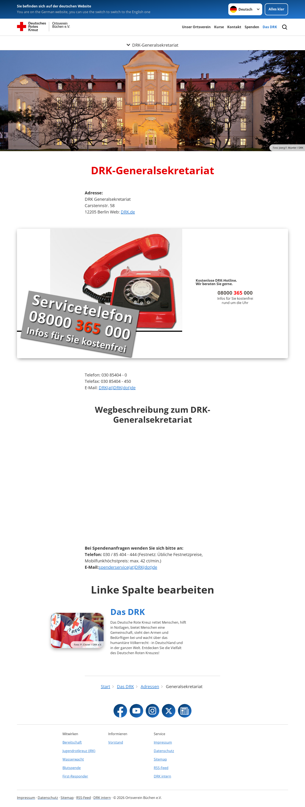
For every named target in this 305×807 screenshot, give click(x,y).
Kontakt (234, 27)
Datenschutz (164, 750)
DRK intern (162, 776)
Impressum (163, 742)
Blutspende (71, 767)
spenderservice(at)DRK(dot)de (128, 567)
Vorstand (115, 742)
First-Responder (75, 776)
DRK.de (128, 212)
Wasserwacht (73, 759)
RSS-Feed (161, 767)
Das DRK (270, 27)
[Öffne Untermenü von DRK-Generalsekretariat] (152, 41)
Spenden (252, 27)
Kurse (219, 27)
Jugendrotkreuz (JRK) (78, 750)
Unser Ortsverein (196, 27)
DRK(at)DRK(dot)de (117, 387)
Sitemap (160, 759)
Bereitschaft (72, 742)
